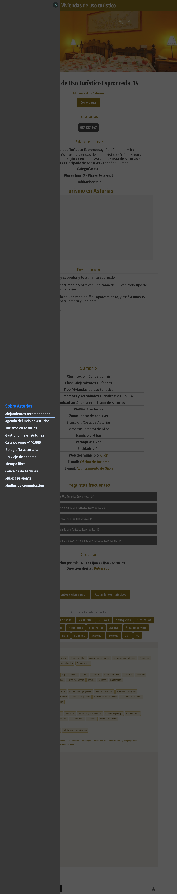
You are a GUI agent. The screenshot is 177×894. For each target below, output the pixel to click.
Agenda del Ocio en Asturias (27, 421)
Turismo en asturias (21, 428)
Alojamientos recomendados (27, 414)
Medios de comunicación (24, 486)
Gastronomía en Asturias (24, 435)
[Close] (55, 5)
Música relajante (18, 478)
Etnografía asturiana (21, 450)
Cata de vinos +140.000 (23, 442)
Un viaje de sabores (20, 457)
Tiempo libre (15, 464)
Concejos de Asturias (21, 471)
